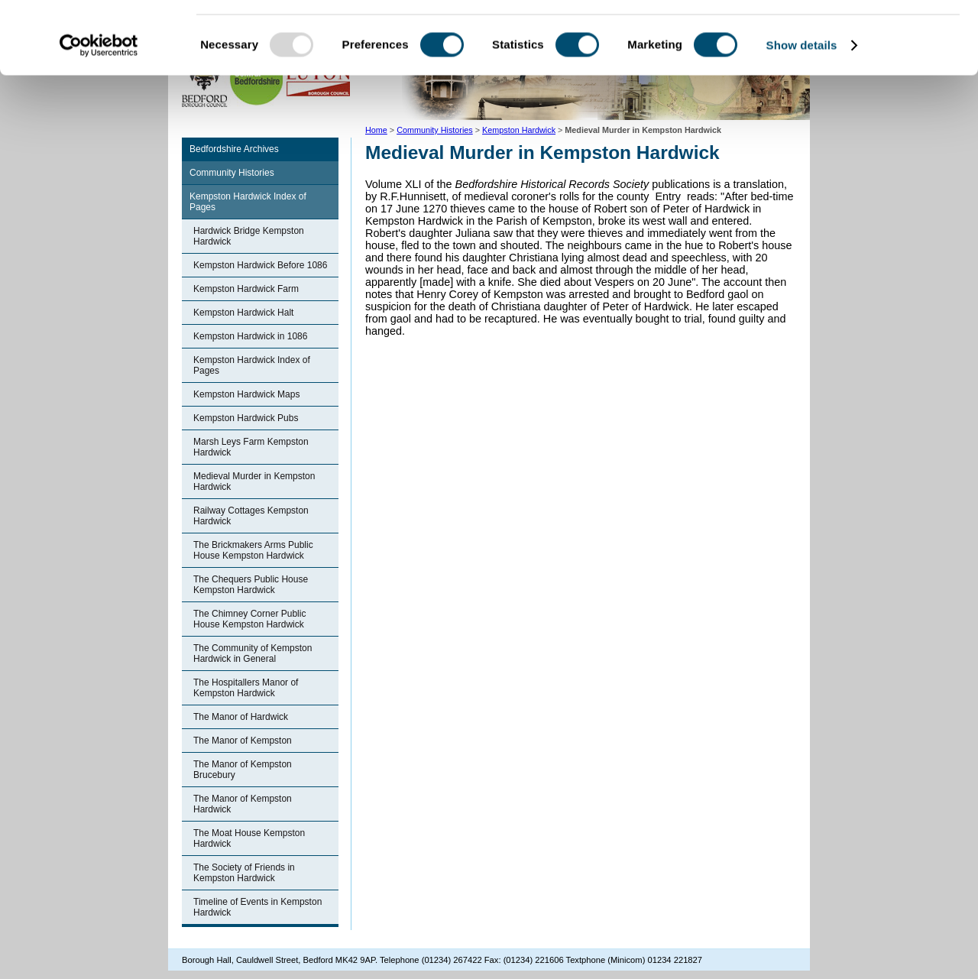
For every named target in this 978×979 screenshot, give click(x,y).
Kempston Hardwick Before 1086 (260, 265)
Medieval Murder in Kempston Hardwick (254, 481)
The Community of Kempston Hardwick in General (252, 653)
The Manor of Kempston (242, 740)
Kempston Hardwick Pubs (245, 418)
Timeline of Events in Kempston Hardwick (257, 907)
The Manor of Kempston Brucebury (242, 769)
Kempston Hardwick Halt (243, 312)
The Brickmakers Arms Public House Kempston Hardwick (253, 550)
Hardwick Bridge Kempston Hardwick (248, 236)
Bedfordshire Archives (234, 149)
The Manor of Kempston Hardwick (242, 804)
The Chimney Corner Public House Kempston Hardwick (249, 619)
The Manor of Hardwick (240, 717)
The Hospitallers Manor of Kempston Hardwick (245, 688)
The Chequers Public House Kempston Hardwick (250, 584)
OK (851, 37)
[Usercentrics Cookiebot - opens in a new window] (99, 117)
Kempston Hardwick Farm (246, 289)
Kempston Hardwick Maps (246, 394)
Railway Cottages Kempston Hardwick (251, 516)
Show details (801, 117)
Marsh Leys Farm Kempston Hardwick (251, 447)
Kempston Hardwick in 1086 (250, 336)
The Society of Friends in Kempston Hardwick (244, 872)
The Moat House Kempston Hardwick (249, 838)
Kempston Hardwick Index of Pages (247, 201)
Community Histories (231, 172)
